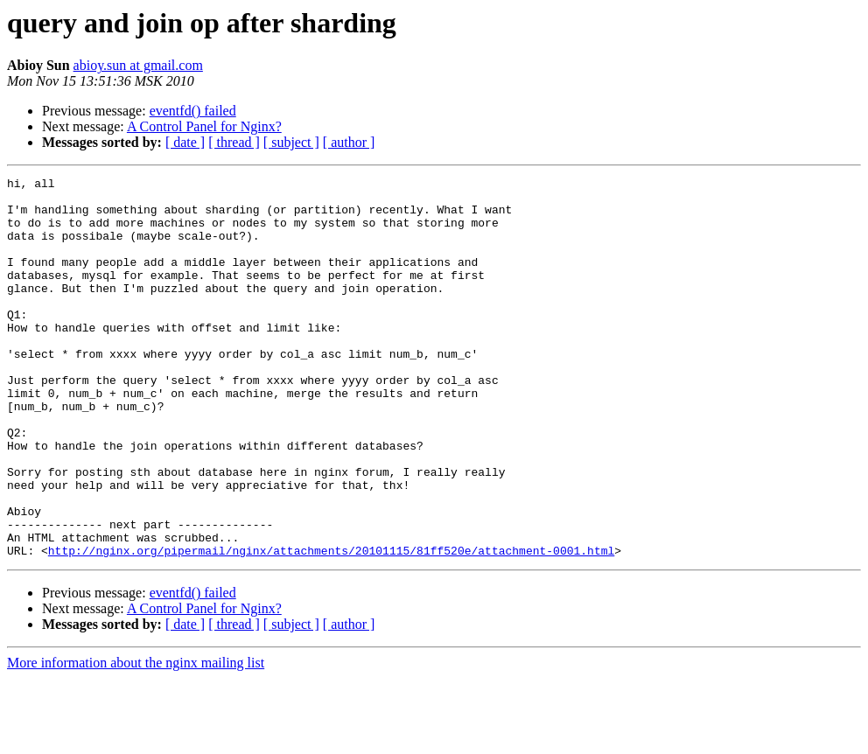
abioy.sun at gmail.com (138, 65)
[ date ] (185, 142)
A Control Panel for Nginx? (204, 126)
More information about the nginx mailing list (135, 738)
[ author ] (349, 142)
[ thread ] (234, 142)
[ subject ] (291, 142)
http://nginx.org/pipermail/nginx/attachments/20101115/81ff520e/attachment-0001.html (331, 626)
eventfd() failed (193, 110)
